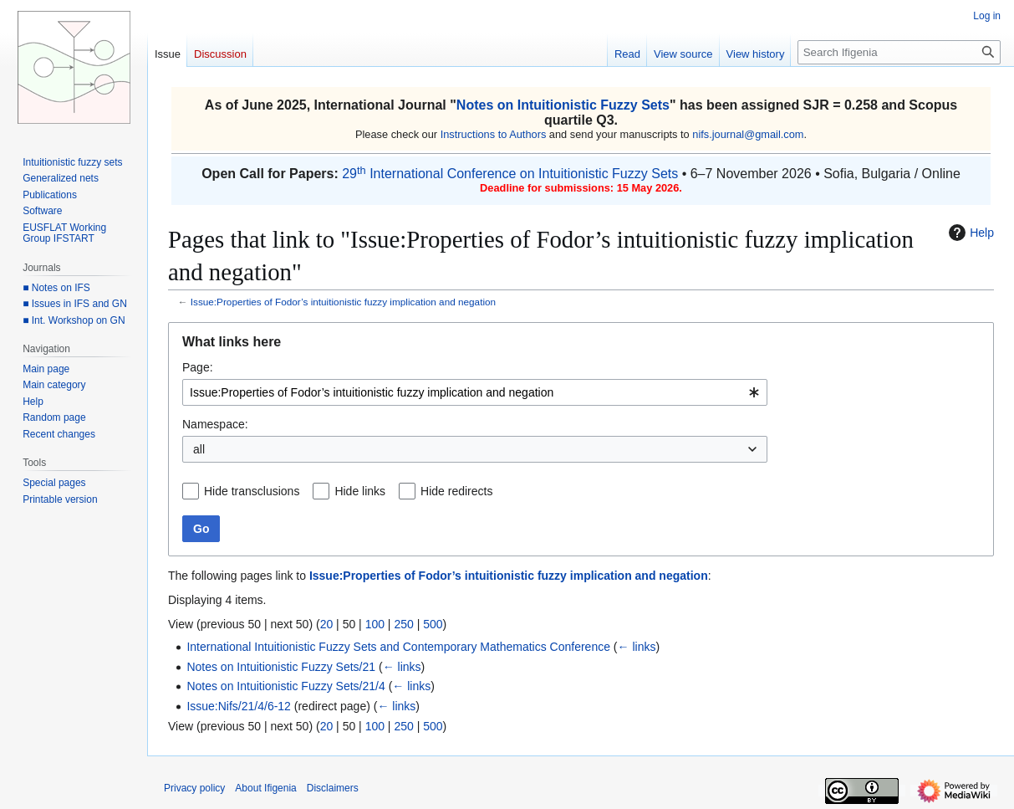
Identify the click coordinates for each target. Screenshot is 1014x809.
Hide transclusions (251, 491)
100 (375, 624)
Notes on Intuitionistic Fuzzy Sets (563, 105)
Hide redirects (456, 491)
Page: (197, 367)
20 (327, 624)
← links (637, 646)
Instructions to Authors (494, 134)
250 (403, 624)
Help (969, 232)
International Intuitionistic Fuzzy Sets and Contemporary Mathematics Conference (398, 646)
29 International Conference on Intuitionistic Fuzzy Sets (510, 173)
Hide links (359, 491)
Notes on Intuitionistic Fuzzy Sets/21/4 (285, 686)
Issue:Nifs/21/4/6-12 (238, 706)
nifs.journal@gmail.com (747, 134)
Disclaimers (333, 788)
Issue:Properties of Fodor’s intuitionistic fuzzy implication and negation (343, 301)
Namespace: (215, 424)
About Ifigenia (265, 788)
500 (432, 624)
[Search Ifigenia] (899, 52)
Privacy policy (194, 788)
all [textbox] (199, 449)
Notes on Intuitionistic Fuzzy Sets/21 (280, 666)
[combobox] (474, 392)
